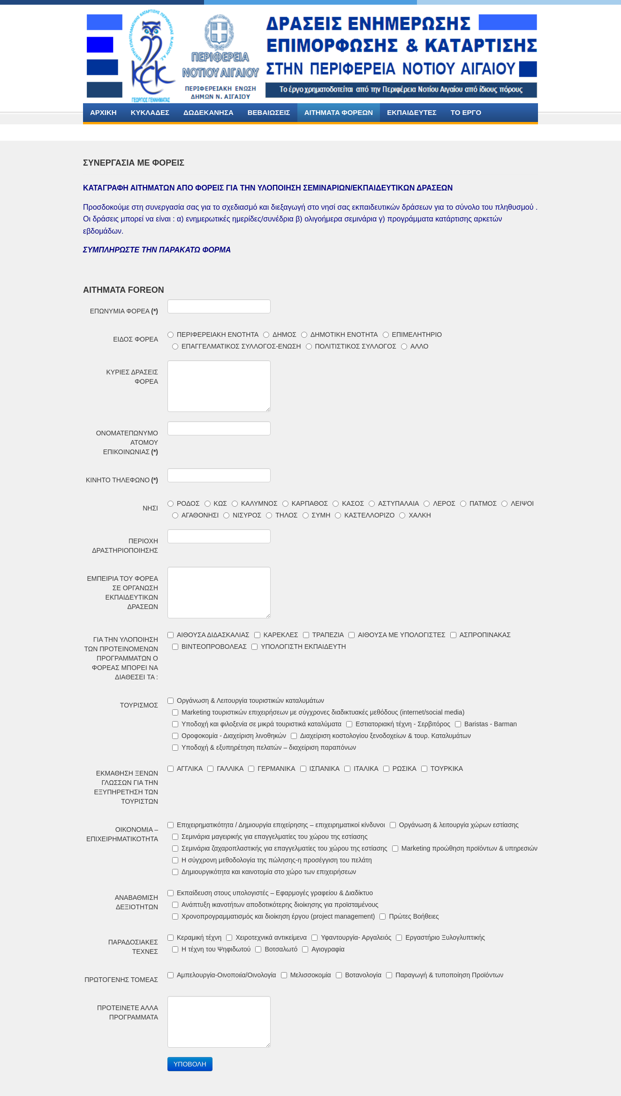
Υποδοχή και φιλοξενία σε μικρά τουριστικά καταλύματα (256, 724)
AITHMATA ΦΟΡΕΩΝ (338, 112)
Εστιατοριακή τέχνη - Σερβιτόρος (398, 724)
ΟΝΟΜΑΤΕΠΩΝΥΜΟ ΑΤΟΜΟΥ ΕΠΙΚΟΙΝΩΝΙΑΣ (127, 442)
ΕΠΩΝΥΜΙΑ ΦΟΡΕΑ (124, 311)
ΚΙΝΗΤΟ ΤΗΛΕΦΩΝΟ (122, 480)
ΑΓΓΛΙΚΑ (185, 768)
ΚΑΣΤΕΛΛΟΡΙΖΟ (364, 515)
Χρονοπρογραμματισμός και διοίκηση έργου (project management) (273, 916)
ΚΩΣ (215, 503)
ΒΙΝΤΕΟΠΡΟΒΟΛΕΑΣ (209, 646)
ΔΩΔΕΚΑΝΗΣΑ (208, 112)
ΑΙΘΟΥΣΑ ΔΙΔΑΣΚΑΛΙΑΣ (208, 635)
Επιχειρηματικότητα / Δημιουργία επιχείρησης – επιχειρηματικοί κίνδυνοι (276, 825)
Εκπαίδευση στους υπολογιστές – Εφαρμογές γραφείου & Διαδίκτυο (270, 893)
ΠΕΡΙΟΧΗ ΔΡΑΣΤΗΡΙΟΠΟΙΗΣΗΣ (125, 545)
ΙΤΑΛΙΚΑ (361, 768)
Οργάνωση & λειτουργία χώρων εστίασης (454, 825)
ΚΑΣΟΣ (348, 503)
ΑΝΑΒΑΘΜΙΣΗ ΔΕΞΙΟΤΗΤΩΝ (136, 902)
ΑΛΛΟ (415, 346)
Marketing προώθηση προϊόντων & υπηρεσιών (465, 848)
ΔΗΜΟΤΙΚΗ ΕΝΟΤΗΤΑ (339, 334)
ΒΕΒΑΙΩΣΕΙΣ (269, 112)
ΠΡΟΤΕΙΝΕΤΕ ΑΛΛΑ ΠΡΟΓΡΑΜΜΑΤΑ (127, 1012)
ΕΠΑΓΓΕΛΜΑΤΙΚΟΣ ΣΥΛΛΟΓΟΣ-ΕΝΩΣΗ (236, 346)
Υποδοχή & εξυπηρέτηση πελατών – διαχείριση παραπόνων (264, 747)
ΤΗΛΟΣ (281, 515)
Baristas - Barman (486, 724)
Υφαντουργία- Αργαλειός (351, 937)
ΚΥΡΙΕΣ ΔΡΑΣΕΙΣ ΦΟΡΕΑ (132, 376)
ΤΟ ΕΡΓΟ (466, 112)
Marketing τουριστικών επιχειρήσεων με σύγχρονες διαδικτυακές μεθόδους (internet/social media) (318, 712)
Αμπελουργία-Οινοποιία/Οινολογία (221, 975)
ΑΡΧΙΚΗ (103, 112)
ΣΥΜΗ (317, 515)
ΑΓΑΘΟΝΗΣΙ (195, 515)
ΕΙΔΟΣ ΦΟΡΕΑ (135, 339)
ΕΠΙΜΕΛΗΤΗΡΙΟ (412, 334)
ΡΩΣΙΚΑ (400, 768)
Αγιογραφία (323, 949)
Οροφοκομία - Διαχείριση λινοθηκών (229, 735)
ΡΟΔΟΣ (183, 503)
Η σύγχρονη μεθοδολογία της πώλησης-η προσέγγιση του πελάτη (272, 860)
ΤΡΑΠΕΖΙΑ (323, 635)
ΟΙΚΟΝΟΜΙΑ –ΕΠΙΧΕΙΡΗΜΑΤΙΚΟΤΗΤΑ (122, 834)
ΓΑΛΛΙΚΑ (225, 768)
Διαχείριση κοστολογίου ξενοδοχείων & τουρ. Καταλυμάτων (381, 735)
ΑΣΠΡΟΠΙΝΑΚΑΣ (480, 635)
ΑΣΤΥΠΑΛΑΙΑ (394, 503)
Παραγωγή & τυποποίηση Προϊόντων (444, 975)
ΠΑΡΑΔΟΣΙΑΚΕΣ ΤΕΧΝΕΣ (133, 946)
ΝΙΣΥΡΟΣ (242, 515)
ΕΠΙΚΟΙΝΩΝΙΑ (113, 131)
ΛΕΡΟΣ (439, 503)
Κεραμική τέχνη (194, 937)
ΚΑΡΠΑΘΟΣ (305, 503)
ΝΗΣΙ (150, 508)
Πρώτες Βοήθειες (409, 916)
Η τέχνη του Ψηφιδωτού (211, 949)
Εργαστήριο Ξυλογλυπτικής (440, 937)
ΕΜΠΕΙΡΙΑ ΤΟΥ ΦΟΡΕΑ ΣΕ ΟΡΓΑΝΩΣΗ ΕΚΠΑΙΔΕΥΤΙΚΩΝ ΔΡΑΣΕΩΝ (122, 592)
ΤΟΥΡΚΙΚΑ (442, 768)
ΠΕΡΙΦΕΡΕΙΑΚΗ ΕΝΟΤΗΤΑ (212, 334)
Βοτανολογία (359, 975)
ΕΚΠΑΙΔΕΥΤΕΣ (412, 112)
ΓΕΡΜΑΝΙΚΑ (271, 768)
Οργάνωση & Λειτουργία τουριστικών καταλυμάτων (245, 700)
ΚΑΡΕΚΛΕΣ (276, 635)
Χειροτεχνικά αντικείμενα (266, 937)
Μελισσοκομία (306, 975)
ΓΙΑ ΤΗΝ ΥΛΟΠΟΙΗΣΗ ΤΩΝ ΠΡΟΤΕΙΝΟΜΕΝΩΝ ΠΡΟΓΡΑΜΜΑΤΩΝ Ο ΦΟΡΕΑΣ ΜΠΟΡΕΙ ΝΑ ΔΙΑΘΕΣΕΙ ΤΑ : (121, 658)
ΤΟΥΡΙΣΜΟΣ (139, 705)
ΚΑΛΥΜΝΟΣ (255, 503)
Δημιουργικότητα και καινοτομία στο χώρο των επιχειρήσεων (264, 871)
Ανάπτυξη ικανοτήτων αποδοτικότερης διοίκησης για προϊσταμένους (275, 904)
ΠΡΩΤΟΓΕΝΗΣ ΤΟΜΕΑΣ (121, 979)
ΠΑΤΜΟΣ (478, 503)
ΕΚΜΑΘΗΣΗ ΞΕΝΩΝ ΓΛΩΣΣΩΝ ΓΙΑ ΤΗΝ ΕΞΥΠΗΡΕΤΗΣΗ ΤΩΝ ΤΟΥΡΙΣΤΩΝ (126, 787)
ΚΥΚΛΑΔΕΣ (150, 112)
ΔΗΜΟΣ (279, 334)
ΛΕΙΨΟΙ (517, 503)
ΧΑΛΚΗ (415, 515)
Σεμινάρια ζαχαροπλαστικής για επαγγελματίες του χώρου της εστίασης (279, 848)
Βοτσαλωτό (276, 949)
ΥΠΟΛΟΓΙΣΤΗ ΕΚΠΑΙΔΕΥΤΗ (298, 646)
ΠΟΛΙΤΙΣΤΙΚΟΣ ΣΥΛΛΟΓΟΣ (351, 346)
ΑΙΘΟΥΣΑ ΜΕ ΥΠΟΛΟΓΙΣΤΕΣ (396, 635)
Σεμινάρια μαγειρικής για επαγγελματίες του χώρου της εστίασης (270, 836)
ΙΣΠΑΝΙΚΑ (320, 768)
